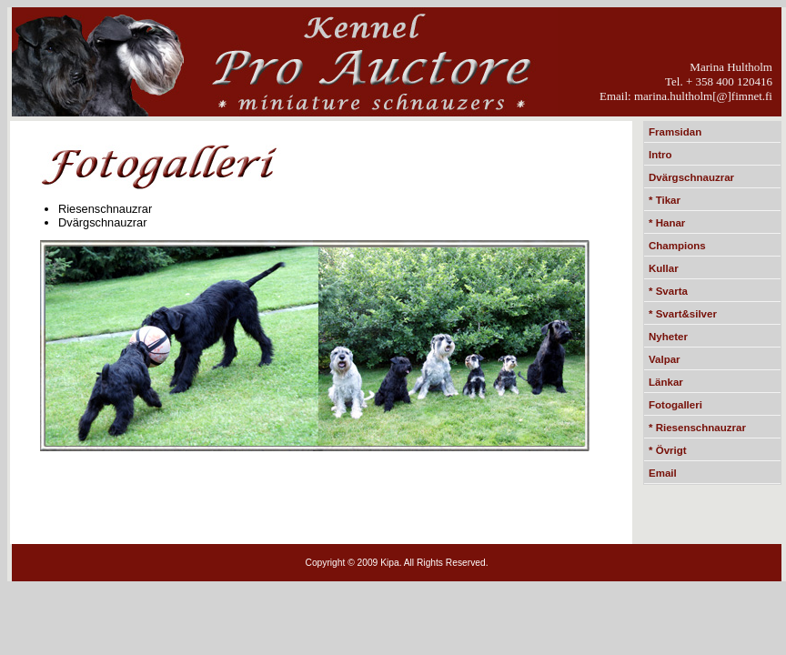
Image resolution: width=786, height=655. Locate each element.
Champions (677, 245)
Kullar (664, 268)
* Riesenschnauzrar (697, 427)
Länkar (666, 382)
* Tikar (664, 200)
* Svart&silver (683, 313)
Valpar (664, 359)
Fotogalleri (675, 404)
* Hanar (667, 222)
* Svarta (668, 291)
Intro (660, 154)
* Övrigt (668, 450)
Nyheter (668, 336)
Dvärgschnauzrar (691, 177)
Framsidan (675, 131)
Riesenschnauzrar (105, 209)
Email (663, 473)
